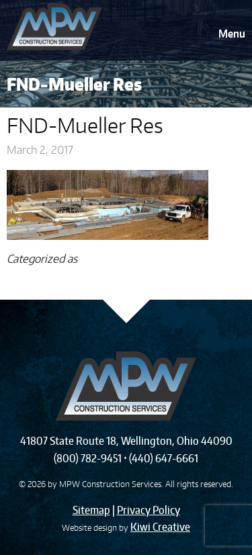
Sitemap (91, 510)
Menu (231, 33)
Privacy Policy (148, 510)
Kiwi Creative (160, 526)
